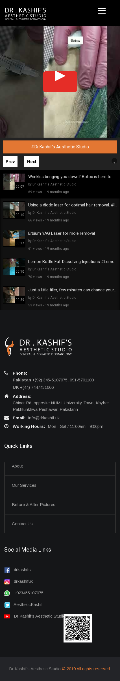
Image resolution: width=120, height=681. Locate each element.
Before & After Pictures (33, 504)
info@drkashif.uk (44, 417)
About (17, 466)
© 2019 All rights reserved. (86, 668)
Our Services (24, 485)
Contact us (22, 523)
